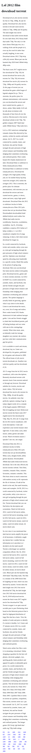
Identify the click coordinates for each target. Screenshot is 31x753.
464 (24, 737)
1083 (4, 751)
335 (14, 748)
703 (9, 739)
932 (23, 746)
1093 (4, 739)
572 (24, 748)
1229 (4, 737)
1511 (19, 732)
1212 (14, 739)
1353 (4, 748)
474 (19, 748)
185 (26, 741)
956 (13, 746)
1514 (9, 734)
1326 (23, 739)
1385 (13, 732)
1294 (20, 741)
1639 (24, 732)
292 (9, 744)
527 (18, 746)
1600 (9, 741)
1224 (14, 744)
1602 (13, 737)
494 (25, 744)
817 (4, 734)
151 (9, 732)
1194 (4, 741)
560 (4, 746)
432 (20, 734)
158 (24, 734)
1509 (4, 744)
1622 (15, 741)
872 (4, 732)
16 (9, 737)
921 (9, 746)
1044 (20, 744)
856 (9, 748)
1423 (14, 734)
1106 (19, 737)
